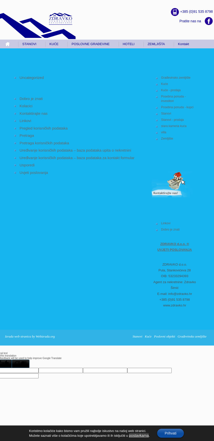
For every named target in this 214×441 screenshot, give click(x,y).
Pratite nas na (190, 21)
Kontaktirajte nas (34, 113)
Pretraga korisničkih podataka (44, 143)
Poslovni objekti (164, 336)
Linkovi (165, 223)
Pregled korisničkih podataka (44, 128)
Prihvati (170, 433)
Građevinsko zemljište (175, 77)
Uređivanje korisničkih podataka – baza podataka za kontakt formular (77, 158)
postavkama (139, 435)
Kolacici (26, 106)
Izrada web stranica (18, 336)
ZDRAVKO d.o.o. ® (174, 244)
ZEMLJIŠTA (156, 44)
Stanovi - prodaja (172, 120)
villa (163, 132)
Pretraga (27, 135)
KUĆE (53, 44)
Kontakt (183, 44)
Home (9, 44)
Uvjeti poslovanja (34, 172)
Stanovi (166, 113)
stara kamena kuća (173, 126)
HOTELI (129, 44)
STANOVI (29, 44)
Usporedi (27, 165)
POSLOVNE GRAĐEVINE (91, 44)
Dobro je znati (170, 229)
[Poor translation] (20, 364)
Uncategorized (32, 77)
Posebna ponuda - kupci (177, 107)
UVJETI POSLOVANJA (174, 250)
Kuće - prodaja (171, 90)
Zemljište (167, 138)
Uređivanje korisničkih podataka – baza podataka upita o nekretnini (75, 150)
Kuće (164, 84)
